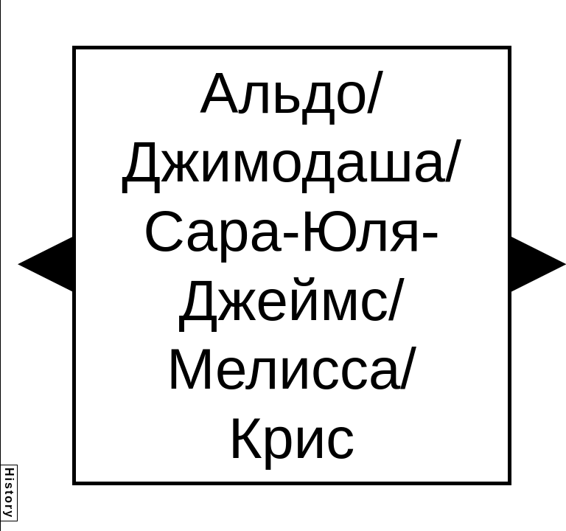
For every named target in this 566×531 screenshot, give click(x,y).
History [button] (9, 493)
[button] (45, 264)
